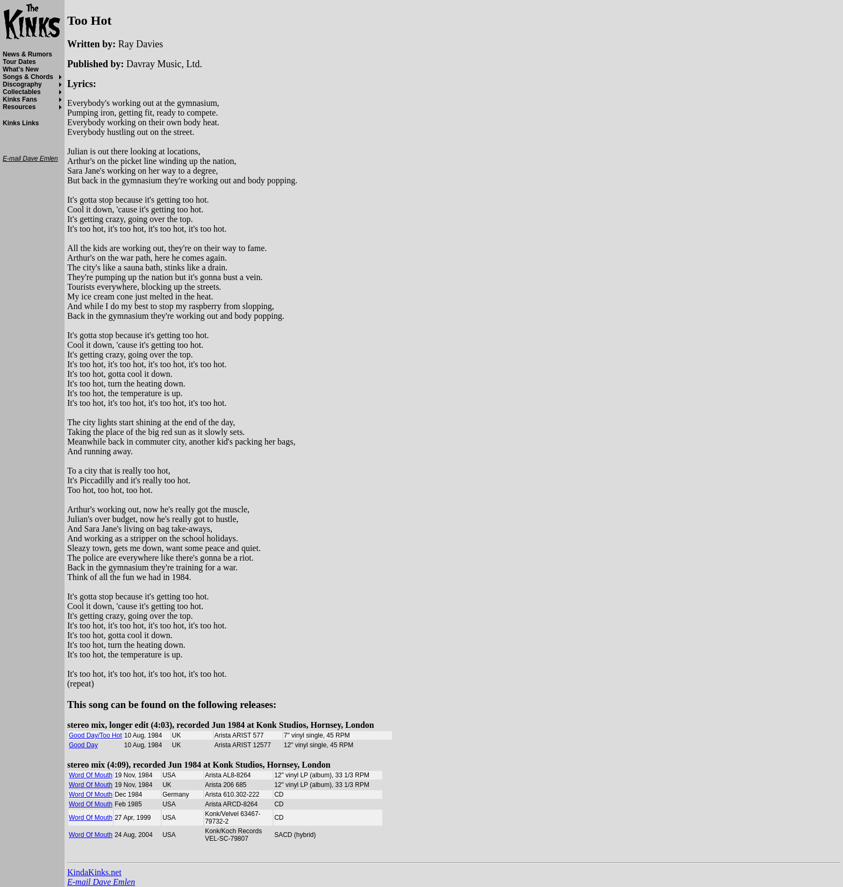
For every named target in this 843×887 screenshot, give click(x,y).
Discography (22, 84)
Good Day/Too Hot (95, 735)
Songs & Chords (28, 77)
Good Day (83, 745)
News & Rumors (27, 54)
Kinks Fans (20, 99)
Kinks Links (21, 123)
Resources (19, 107)
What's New (21, 69)
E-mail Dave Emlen (101, 881)
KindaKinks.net (94, 872)
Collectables (22, 92)
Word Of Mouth (90, 775)
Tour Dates (19, 62)
